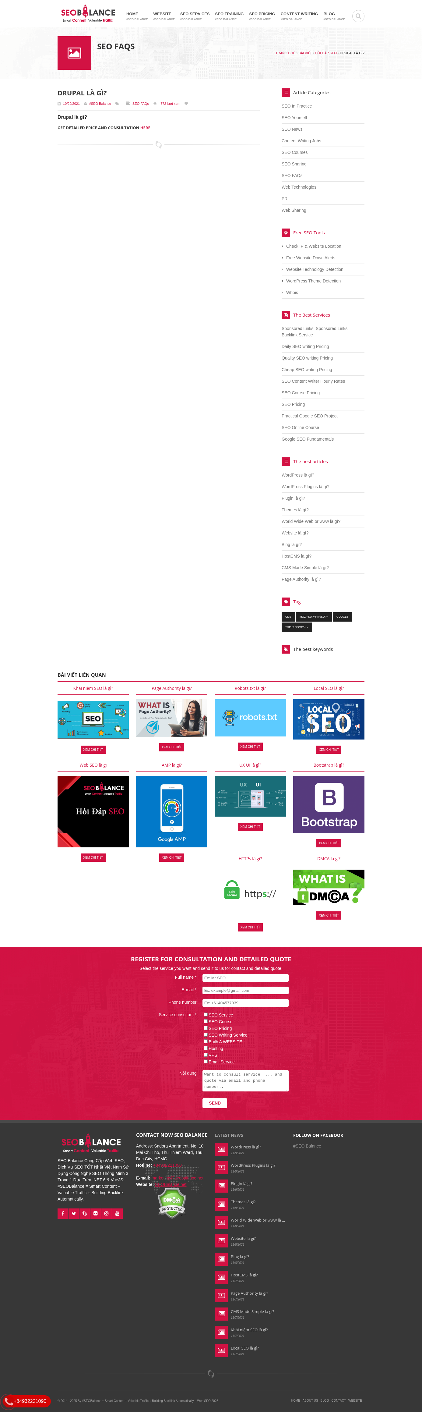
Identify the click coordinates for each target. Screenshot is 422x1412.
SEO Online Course (300, 427)
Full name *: (182, 977)
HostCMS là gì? (296, 556)
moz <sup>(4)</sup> (314, 616)
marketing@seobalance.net (178, 1178)
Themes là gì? (295, 509)
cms (288, 616)
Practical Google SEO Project (310, 415)
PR (284, 198)
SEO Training (229, 16)
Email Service (218, 1061)
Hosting (212, 1048)
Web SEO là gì (93, 765)
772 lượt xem (170, 103)
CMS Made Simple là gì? (305, 567)
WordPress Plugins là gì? (305, 486)
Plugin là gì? (293, 498)
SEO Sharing (294, 163)
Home (137, 16)
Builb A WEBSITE (221, 1041)
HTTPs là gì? (250, 858)
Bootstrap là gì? (329, 765)
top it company (296, 627)
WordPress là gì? (298, 475)
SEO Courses (295, 152)
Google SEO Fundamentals (308, 439)
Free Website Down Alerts (311, 257)
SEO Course (217, 1021)
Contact (338, 1400)
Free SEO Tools (309, 232)
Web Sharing (294, 210)
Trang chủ (285, 53)
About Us (310, 1400)
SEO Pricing (262, 16)
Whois (292, 292)
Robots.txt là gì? (250, 688)
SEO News (292, 129)
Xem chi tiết (93, 749)
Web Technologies (299, 187)
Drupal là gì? (82, 92)
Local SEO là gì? (329, 688)
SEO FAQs (140, 103)
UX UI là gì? (250, 765)
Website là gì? (295, 532)
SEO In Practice (297, 106)
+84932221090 (167, 1165)
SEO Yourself (294, 117)
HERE (145, 127)
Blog (334, 16)
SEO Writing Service (224, 1035)
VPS (209, 1055)
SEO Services (195, 16)
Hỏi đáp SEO (326, 53)
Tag (297, 601)
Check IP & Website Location (313, 246)
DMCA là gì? (328, 858)
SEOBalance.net (171, 1184)
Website (164, 16)
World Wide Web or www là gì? (311, 521)
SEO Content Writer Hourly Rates (313, 381)
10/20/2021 (69, 103)
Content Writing (299, 16)
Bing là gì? (292, 544)
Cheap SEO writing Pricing (307, 369)
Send (211, 1103)
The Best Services (311, 315)
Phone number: (179, 1002)
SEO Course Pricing (301, 392)
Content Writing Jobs (301, 140)
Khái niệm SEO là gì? (93, 688)
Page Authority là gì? (301, 579)
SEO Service (217, 1015)
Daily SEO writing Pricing (305, 346)
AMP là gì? (172, 765)
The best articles (310, 461)
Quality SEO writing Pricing (307, 358)
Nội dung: (185, 1073)
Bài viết (305, 53)
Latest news (229, 1135)
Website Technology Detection (314, 269)
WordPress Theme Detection (313, 280)
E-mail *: (186, 989)
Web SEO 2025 (207, 1401)
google (342, 616)
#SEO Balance (100, 103)
